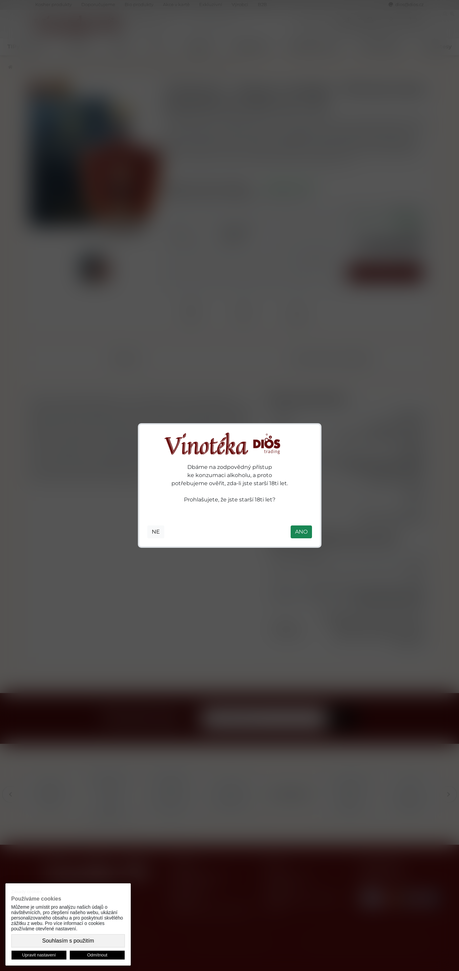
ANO (301, 531)
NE (156, 531)
